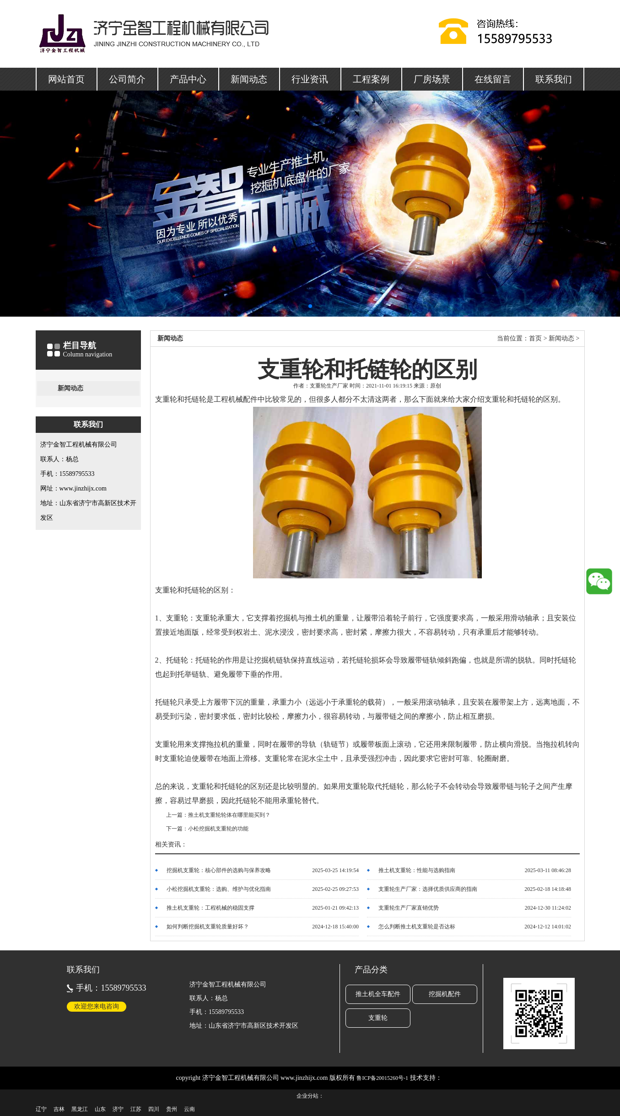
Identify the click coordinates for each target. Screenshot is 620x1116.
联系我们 (553, 79)
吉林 (59, 1109)
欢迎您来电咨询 (96, 1006)
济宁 (118, 1109)
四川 (153, 1109)
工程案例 (371, 79)
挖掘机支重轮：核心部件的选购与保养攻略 (219, 870)
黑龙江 (79, 1109)
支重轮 (378, 1017)
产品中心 (188, 79)
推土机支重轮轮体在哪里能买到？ (229, 815)
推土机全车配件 (378, 994)
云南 (189, 1109)
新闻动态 (249, 79)
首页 (535, 338)
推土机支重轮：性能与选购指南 (416, 870)
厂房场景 (432, 79)
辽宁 (41, 1109)
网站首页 (66, 79)
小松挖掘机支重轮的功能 (218, 828)
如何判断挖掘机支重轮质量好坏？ (208, 926)
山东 (100, 1109)
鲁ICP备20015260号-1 (382, 1078)
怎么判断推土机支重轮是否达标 (416, 926)
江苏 (135, 1109)
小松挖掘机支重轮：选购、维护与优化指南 (219, 889)
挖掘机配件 (445, 994)
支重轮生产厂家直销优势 (408, 908)
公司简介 (127, 79)
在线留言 (492, 79)
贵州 (171, 1109)
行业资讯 (309, 79)
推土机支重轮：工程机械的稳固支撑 (210, 908)
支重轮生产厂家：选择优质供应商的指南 (427, 889)
